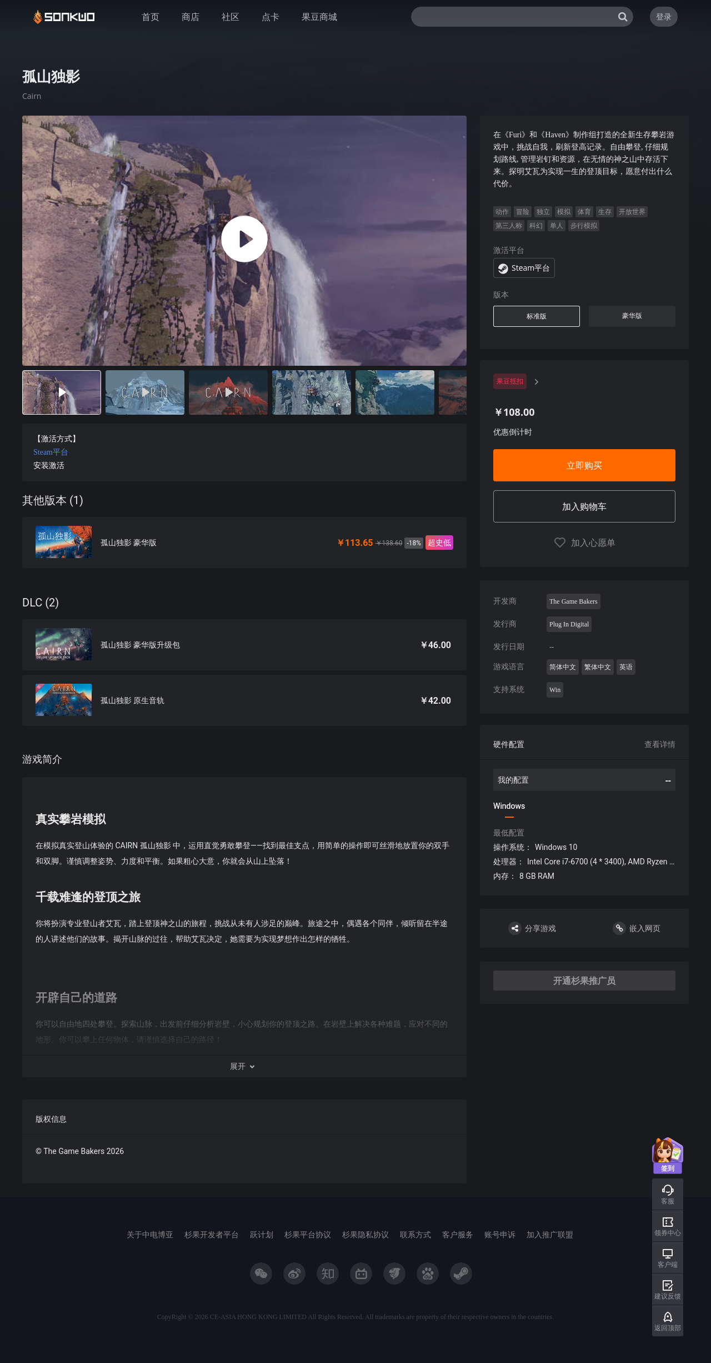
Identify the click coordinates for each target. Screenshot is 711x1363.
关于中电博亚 (150, 1234)
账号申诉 (499, 1234)
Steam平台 (50, 452)
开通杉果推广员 (584, 980)
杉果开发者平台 (211, 1234)
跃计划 (261, 1234)
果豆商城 (319, 16)
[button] (244, 1066)
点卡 (270, 16)
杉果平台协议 (307, 1234)
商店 (190, 16)
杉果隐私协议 (365, 1234)
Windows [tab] (509, 806)
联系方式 (415, 1234)
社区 (230, 16)
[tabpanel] (244, 649)
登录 (664, 16)
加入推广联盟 (550, 1234)
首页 (150, 16)
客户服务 (457, 1234)
